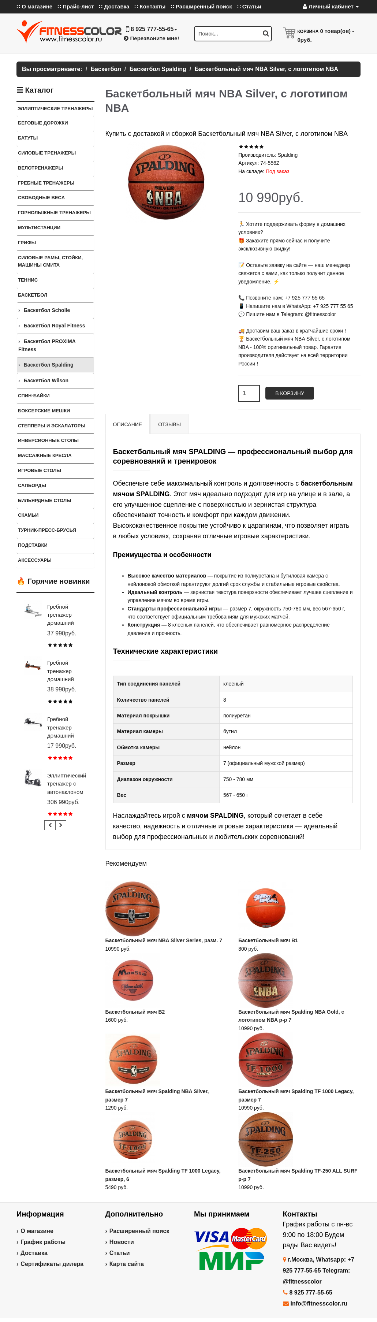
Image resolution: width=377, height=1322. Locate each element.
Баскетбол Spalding (49, 365)
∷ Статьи (249, 6)
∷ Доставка (114, 6)
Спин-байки (34, 395)
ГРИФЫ (27, 242)
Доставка (34, 1253)
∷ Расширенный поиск (201, 6)
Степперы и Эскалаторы (51, 425)
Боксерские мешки (44, 410)
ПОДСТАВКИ (33, 545)
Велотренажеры (40, 168)
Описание (127, 424)
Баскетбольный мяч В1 (268, 940)
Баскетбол (32, 295)
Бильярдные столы (44, 500)
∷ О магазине (34, 6)
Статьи (119, 1253)
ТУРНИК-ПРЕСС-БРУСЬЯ (47, 530)
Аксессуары (35, 560)
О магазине (36, 1231)
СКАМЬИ (28, 515)
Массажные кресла (45, 455)
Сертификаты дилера (51, 1264)
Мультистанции (39, 227)
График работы (43, 1242)
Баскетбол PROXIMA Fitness (46, 345)
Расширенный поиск (139, 1231)
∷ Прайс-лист (75, 6)
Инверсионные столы (48, 440)
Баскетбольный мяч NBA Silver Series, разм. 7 (163, 940)
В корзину (289, 393)
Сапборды (32, 485)
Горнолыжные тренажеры (54, 212)
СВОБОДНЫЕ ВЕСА (41, 197)
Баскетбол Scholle (47, 310)
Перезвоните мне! (151, 38)
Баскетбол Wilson (46, 380)
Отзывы (169, 424)
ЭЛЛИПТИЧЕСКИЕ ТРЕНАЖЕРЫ (55, 108)
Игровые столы (39, 470)
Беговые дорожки (43, 123)
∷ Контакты (149, 6)
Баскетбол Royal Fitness (54, 325)
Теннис (28, 280)
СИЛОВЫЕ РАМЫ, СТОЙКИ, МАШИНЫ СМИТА (50, 261)
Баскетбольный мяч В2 (135, 1012)
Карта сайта (126, 1264)
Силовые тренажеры (47, 153)
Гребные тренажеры (46, 183)
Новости (121, 1242)
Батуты (28, 138)
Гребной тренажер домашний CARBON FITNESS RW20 (67, 735)
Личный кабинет (331, 6)
